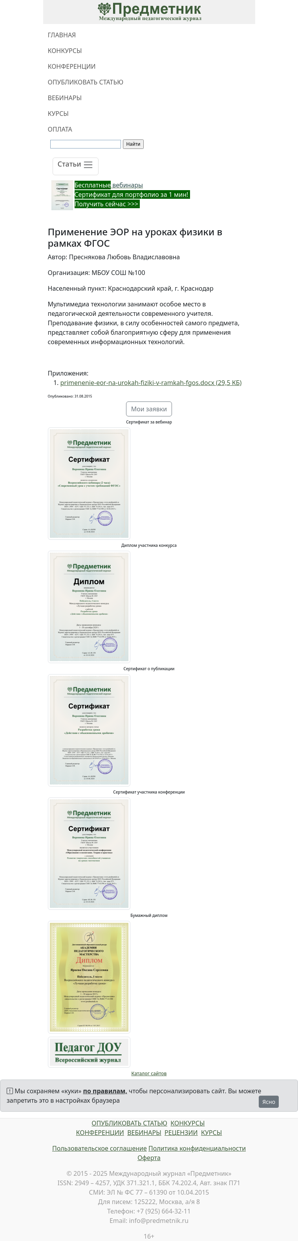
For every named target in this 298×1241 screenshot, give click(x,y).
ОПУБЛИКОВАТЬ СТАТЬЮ (86, 82)
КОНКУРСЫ (65, 50)
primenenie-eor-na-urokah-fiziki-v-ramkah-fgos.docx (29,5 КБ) (151, 382)
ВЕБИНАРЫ (65, 97)
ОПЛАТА (60, 129)
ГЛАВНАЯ (62, 35)
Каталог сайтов (149, 1073)
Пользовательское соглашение (99, 1148)
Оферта (149, 1157)
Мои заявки (149, 409)
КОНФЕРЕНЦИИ (72, 66)
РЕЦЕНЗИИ (181, 1132)
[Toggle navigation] (76, 166)
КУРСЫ (58, 113)
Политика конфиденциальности (197, 1148)
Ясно (268, 1101)
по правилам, (105, 1091)
